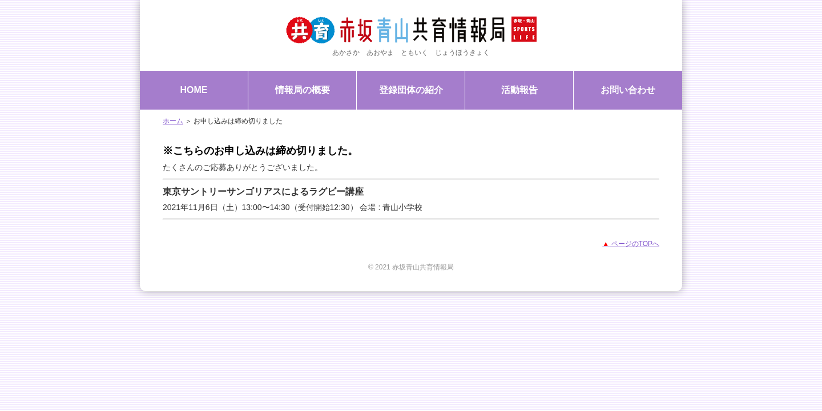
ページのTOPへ (630, 244)
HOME (194, 90)
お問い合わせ (628, 90)
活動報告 (519, 90)
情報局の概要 (302, 90)
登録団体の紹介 (411, 90)
